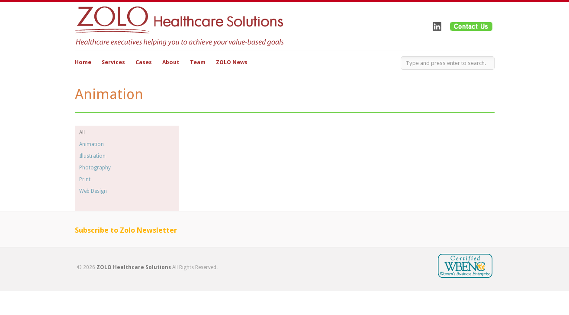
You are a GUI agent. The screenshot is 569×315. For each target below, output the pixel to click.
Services (113, 63)
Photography (95, 168)
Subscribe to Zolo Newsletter (126, 230)
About (171, 63)
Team (198, 62)
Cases (143, 62)
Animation (91, 144)
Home (83, 62)
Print (84, 179)
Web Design (93, 191)
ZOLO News (232, 62)
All (82, 133)
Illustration (92, 156)
